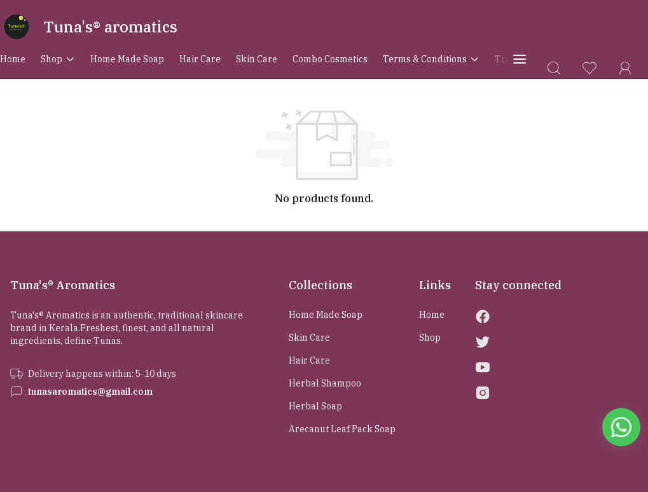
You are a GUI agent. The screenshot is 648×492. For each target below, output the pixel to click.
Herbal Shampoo (325, 383)
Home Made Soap (127, 59)
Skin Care (256, 59)
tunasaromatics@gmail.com (90, 391)
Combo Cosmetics (330, 59)
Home (12, 59)
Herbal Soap (315, 406)
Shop (58, 59)
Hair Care (200, 59)
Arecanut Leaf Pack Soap (342, 429)
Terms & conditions (431, 59)
